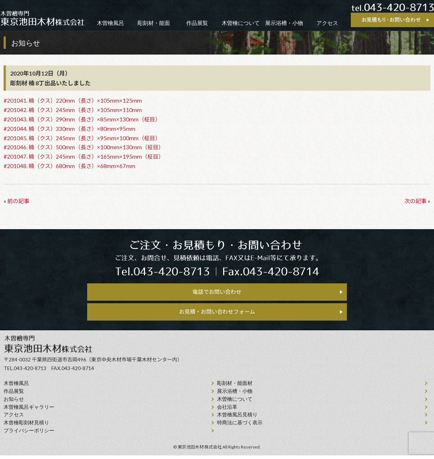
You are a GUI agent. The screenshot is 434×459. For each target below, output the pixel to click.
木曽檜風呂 (110, 23)
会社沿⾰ (227, 410)
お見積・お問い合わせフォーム (217, 314)
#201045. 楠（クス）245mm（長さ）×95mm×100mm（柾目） (82, 138)
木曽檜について (241, 23)
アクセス (327, 23)
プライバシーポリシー (29, 434)
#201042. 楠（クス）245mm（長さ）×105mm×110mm (73, 110)
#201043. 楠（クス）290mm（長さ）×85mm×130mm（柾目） (82, 119)
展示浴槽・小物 (284, 23)
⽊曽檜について (234, 403)
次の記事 (415, 201)
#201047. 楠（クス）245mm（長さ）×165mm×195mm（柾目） (84, 156)
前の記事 (18, 201)
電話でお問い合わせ (217, 292)
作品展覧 (197, 23)
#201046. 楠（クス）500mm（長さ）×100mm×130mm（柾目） (84, 147)
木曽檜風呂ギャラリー (29, 410)
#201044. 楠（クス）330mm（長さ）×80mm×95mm (69, 128)
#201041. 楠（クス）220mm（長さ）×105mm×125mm (73, 100)
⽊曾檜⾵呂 (16, 387)
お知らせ (14, 403)
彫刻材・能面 (153, 23)
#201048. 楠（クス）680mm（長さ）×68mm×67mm (69, 166)
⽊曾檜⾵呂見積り (237, 418)
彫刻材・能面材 (234, 387)
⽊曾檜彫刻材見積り (26, 426)
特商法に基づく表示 (240, 426)
